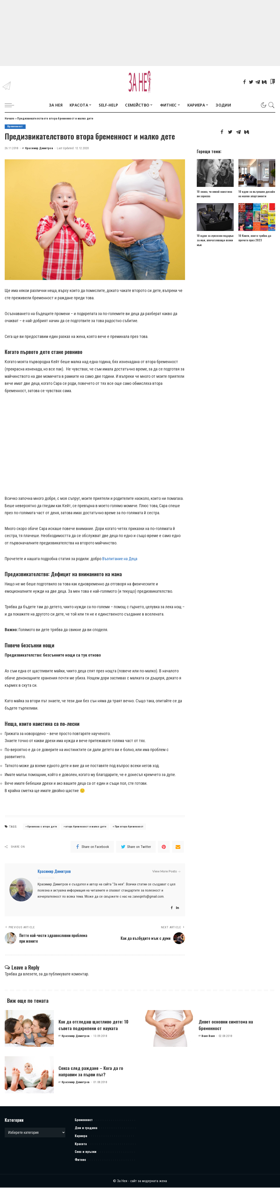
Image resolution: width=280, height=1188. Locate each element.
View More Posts (166, 871)
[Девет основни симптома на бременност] (169, 1029)
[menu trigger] (12, 105)
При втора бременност (129, 826)
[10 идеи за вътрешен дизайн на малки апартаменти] (256, 173)
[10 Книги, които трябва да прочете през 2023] (256, 217)
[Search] (271, 105)
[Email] (178, 847)
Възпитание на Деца (120, 558)
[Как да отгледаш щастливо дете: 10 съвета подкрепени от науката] (29, 1029)
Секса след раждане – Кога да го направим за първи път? (95, 1071)
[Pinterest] (164, 847)
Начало (10, 118)
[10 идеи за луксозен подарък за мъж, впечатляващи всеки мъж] (215, 217)
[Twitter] (251, 82)
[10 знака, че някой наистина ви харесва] (215, 173)
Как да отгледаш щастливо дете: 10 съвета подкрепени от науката (95, 1025)
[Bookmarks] (272, 82)
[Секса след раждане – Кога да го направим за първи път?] (29, 1075)
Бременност (15, 126)
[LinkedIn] (177, 908)
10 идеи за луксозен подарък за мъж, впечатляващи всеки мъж (215, 240)
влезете (30, 974)
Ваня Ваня (208, 1036)
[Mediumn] (264, 82)
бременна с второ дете (42, 826)
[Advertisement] (140, 33)
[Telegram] (257, 82)
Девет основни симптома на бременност (229, 1025)
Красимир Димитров (39, 148)
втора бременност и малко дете (85, 826)
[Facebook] (244, 82)
